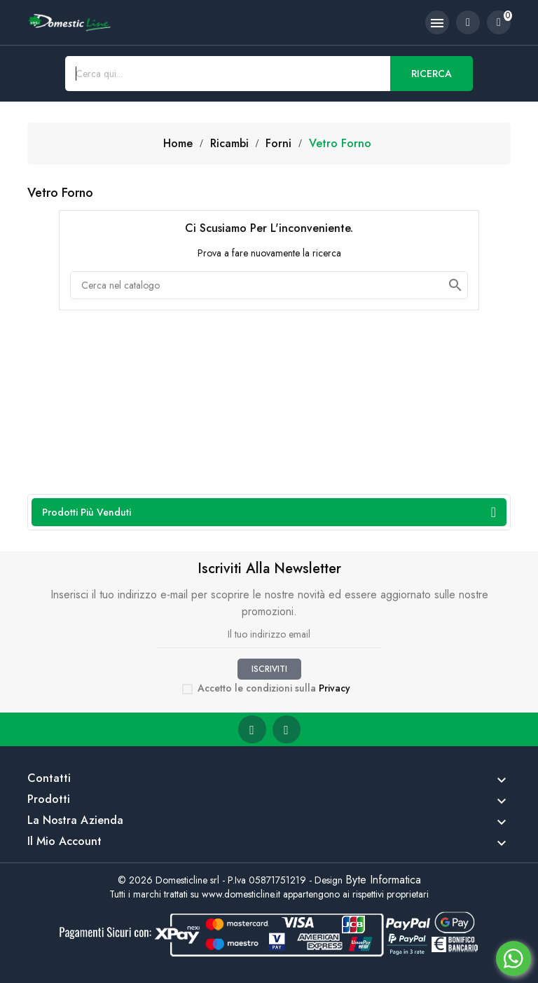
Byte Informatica (383, 880)
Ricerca (431, 74)
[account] (468, 22)
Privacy (334, 688)
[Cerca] (269, 285)
